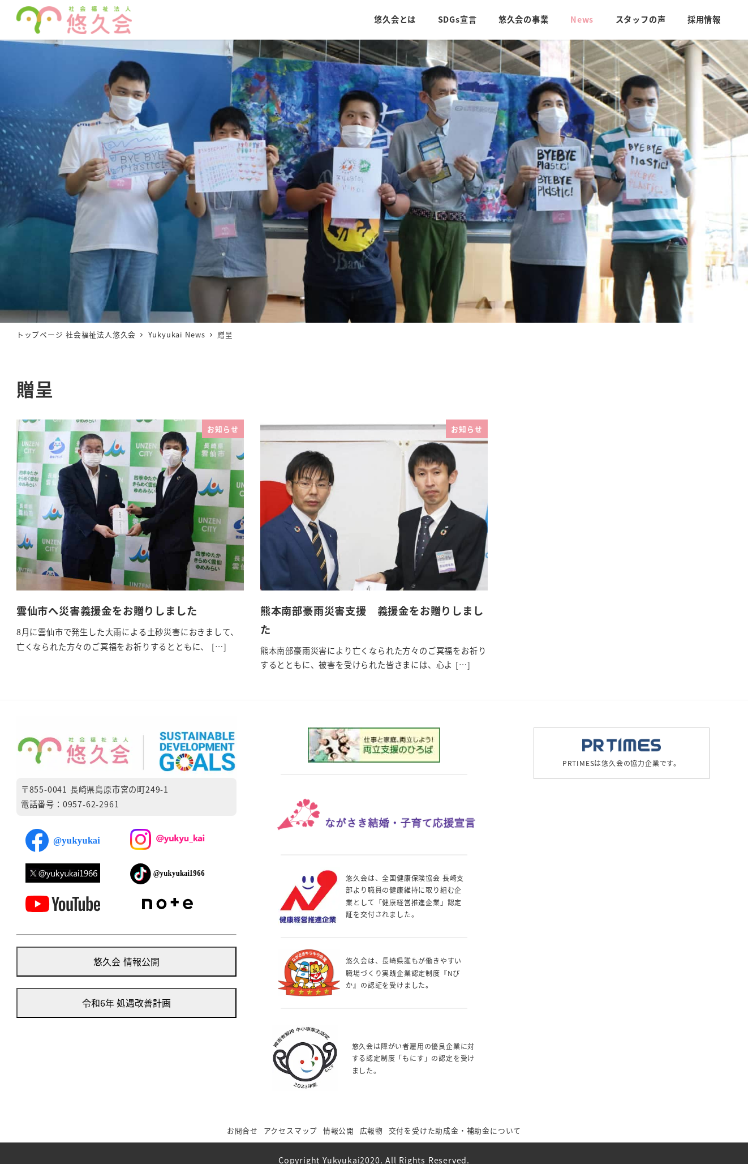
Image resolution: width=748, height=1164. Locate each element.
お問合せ (242, 1130)
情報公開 (338, 1130)
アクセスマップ (291, 1130)
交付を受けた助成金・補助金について (455, 1130)
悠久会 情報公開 (126, 961)
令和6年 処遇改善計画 (126, 1002)
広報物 (371, 1130)
